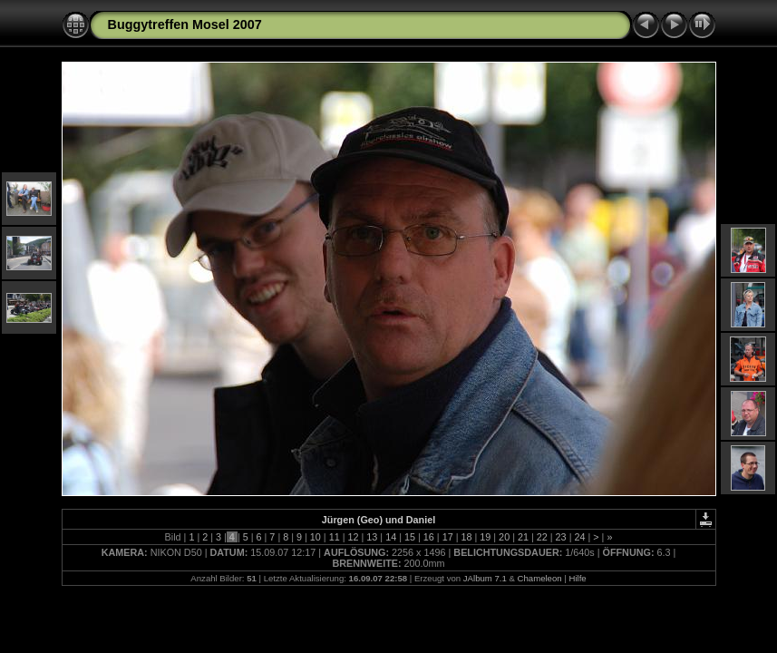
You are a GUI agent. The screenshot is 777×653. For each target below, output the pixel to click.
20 (504, 536)
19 (485, 536)
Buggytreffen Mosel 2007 (185, 24)
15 (410, 536)
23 (561, 536)
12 (353, 536)
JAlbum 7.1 (485, 578)
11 (334, 536)
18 (466, 536)
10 (315, 536)
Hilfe (577, 578)
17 (448, 536)
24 (579, 536)
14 (391, 536)
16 (429, 536)
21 (523, 536)
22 (542, 536)
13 (372, 536)
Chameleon (540, 578)
